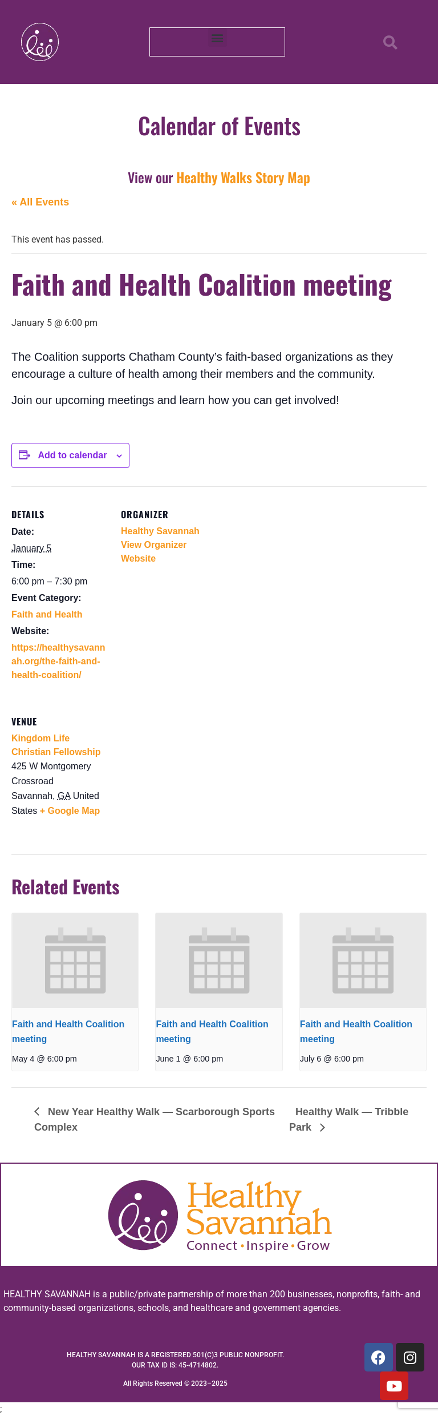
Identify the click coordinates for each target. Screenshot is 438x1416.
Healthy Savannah (160, 531)
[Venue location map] (181, 772)
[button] (217, 37)
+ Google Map (70, 811)
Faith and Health (46, 614)
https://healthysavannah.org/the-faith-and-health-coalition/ (58, 661)
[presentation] (75, 960)
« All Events (40, 202)
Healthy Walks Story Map (243, 177)
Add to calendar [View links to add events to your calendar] (72, 455)
